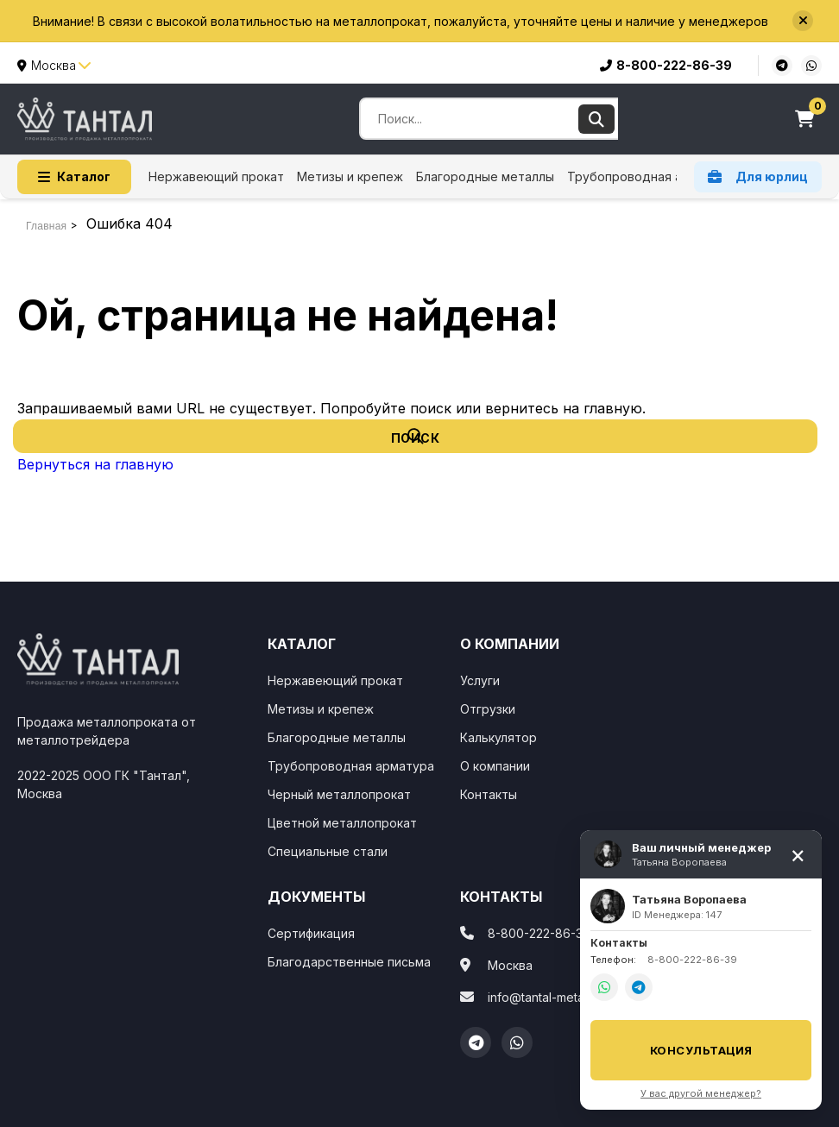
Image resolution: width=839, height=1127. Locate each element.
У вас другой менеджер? (700, 1093)
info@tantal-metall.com (552, 997)
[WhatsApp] (517, 1042)
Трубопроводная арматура (650, 176)
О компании (495, 766)
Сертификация (311, 933)
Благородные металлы (485, 176)
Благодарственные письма (349, 961)
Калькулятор (498, 737)
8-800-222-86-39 (666, 66)
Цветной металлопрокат (342, 822)
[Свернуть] (797, 854)
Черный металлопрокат (339, 794)
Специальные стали (328, 851)
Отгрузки (487, 709)
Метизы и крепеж (350, 176)
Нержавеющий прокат (216, 176)
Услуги (480, 680)
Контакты (488, 794)
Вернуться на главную (95, 464)
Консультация (701, 1050)
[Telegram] (475, 1042)
